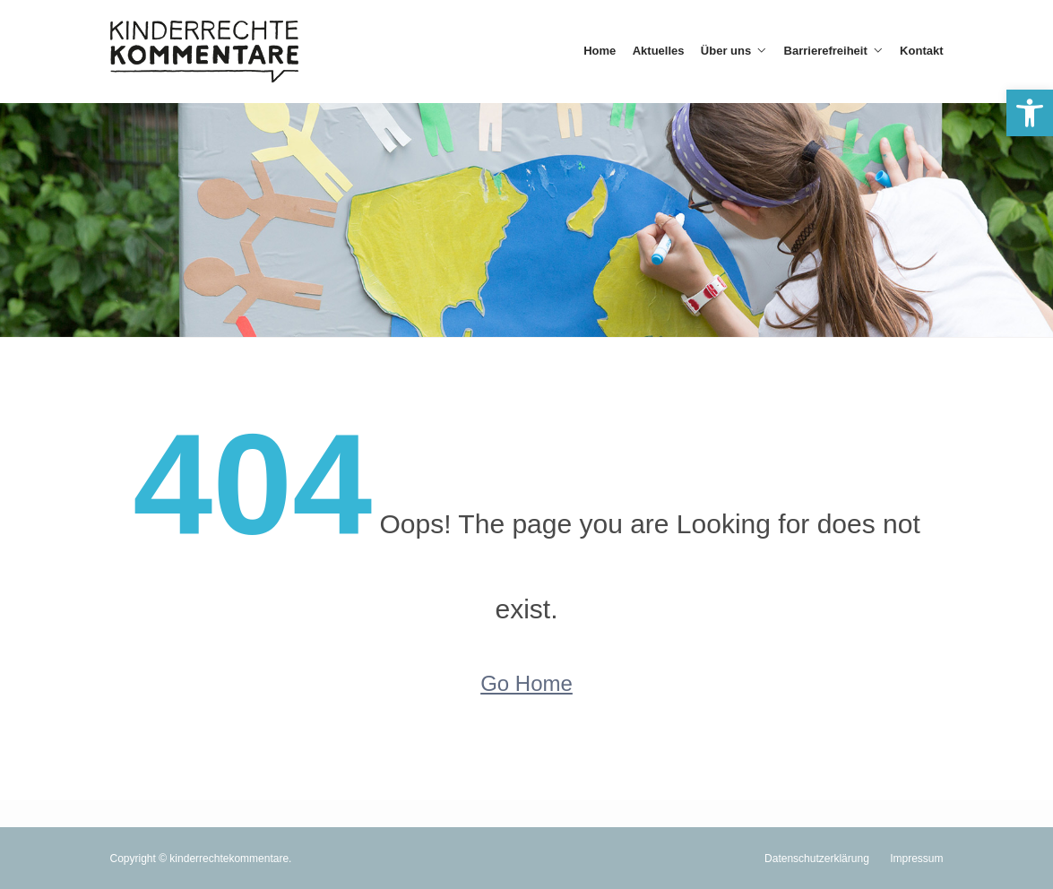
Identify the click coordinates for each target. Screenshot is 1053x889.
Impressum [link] (916, 858)
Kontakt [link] (921, 50)
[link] (1029, 113)
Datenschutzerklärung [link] (816, 858)
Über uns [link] (726, 50)
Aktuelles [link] (659, 50)
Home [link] (599, 50)
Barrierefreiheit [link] (825, 50)
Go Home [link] (526, 683)
